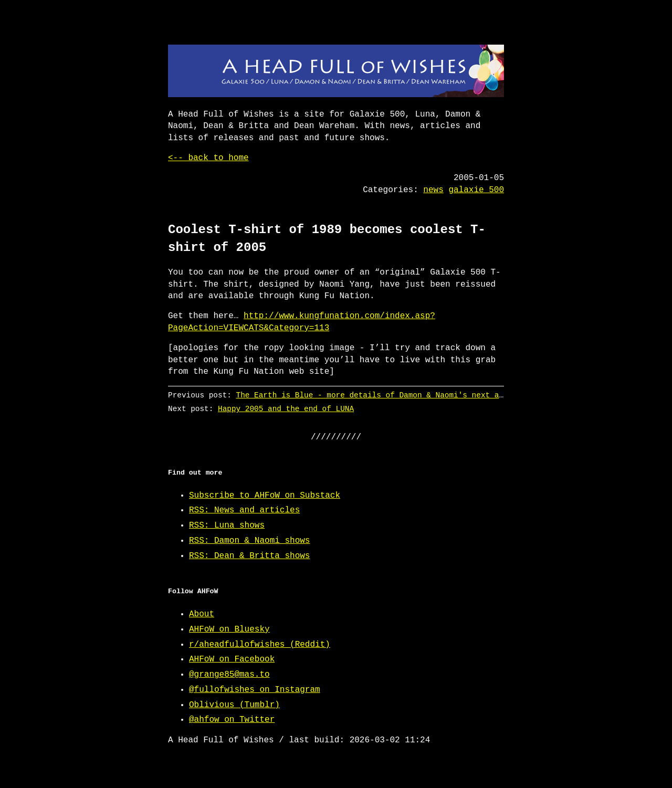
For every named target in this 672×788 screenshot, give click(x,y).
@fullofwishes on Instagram (254, 690)
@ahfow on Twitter (232, 720)
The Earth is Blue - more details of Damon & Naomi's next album (376, 395)
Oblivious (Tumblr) (234, 705)
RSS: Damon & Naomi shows (249, 541)
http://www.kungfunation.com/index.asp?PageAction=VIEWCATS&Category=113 (301, 321)
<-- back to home (208, 158)
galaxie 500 (476, 190)
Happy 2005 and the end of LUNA (286, 409)
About (201, 614)
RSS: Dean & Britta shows (249, 556)
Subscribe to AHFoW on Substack (264, 495)
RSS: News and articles (244, 510)
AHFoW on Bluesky (229, 629)
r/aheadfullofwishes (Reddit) (259, 644)
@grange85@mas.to (229, 674)
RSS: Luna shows (227, 525)
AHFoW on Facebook (232, 659)
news (433, 190)
